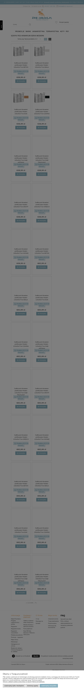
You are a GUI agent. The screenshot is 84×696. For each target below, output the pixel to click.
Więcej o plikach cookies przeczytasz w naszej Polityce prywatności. (24, 682)
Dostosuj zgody (32, 686)
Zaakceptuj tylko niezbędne (14, 686)
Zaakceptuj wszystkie (49, 686)
